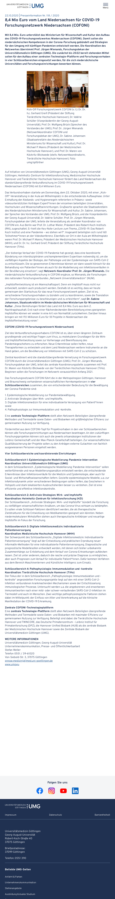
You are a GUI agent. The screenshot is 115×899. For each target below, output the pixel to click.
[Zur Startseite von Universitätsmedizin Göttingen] (22, 807)
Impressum (10, 815)
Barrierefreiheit (102, 815)
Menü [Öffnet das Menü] (105, 7)
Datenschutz (55, 815)
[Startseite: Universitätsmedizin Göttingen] (25, 5)
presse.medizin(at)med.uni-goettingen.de (29, 661)
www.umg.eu (12, 664)
